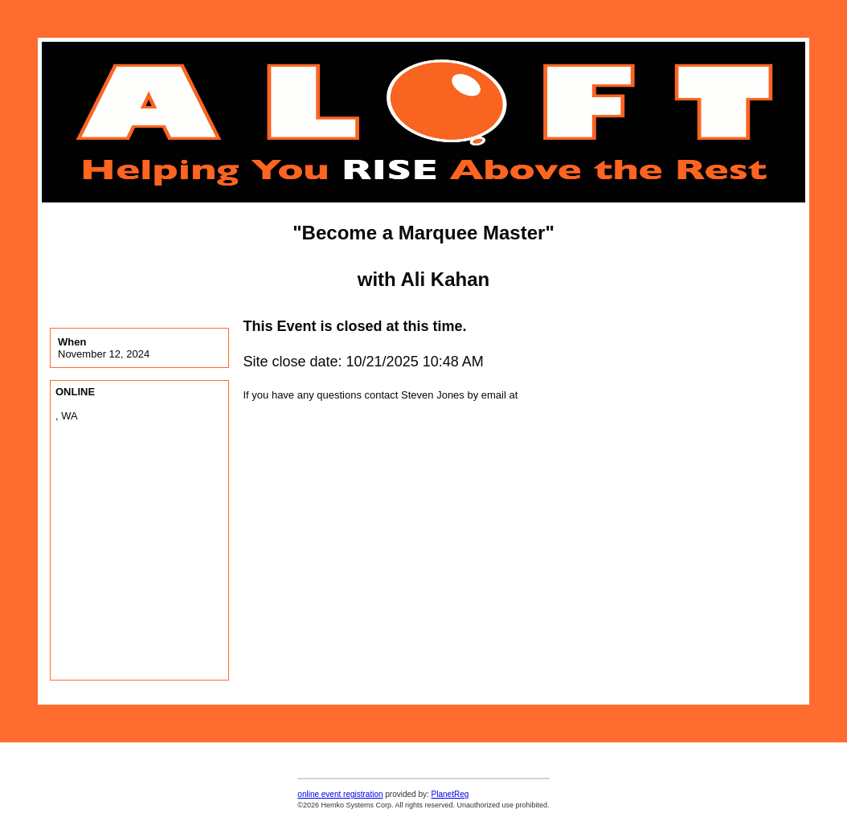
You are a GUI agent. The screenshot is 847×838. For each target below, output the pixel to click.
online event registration (340, 794)
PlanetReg (450, 794)
